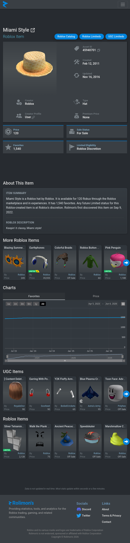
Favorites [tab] (34, 296)
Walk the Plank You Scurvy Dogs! (49, 426)
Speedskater (87, 426)
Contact (106, 521)
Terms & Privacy (111, 515)
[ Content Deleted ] (15, 378)
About (105, 509)
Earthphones (37, 247)
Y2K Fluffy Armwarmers (69, 378)
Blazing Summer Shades (18, 247)
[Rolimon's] (5, 4)
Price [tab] (96, 296)
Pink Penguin (113, 247)
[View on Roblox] (32, 30)
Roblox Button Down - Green (96, 247)
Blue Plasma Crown (91, 378)
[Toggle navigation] (123, 4)
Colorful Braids (63, 247)
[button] (66, 36)
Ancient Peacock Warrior (69, 426)
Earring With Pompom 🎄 (44, 378)
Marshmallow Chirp (116, 426)
